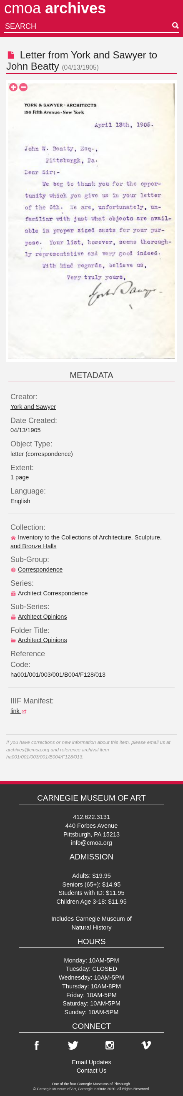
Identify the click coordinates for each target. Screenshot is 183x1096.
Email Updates (91, 1062)
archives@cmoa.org (27, 749)
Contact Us (92, 1070)
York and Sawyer (108, 54)
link (19, 711)
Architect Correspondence (49, 593)
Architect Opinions (38, 616)
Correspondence (36, 569)
